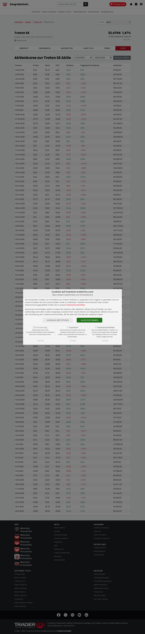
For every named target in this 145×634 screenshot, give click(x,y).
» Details (40, 340)
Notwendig (41, 327)
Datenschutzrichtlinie (75, 305)
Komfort (73, 327)
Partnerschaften (106, 327)
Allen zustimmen (89, 320)
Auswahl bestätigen (58, 320)
